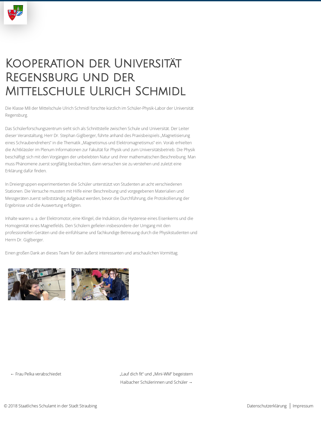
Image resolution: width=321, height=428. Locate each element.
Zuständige (218, 19)
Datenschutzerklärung (267, 406)
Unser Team (187, 19)
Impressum (303, 406)
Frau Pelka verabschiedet (35, 374)
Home (111, 19)
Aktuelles (134, 19)
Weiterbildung (253, 19)
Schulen (159, 19)
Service (284, 19)
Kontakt (307, 19)
